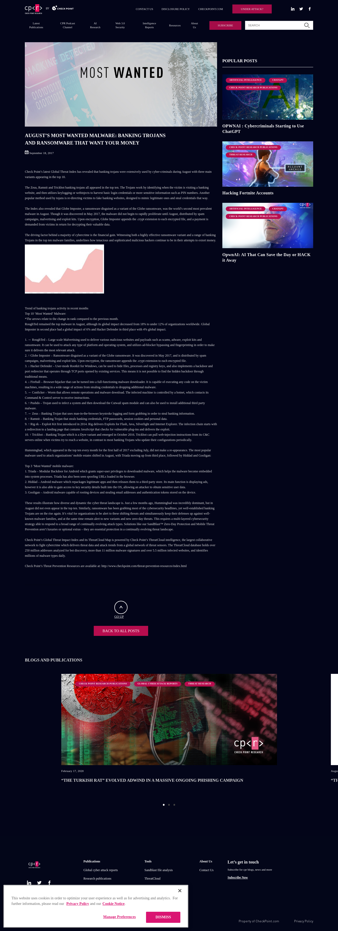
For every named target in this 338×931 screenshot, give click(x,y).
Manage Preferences (119, 917)
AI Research (95, 25)
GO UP (121, 609)
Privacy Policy (303, 920)
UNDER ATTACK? (252, 9)
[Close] (180, 890)
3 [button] (174, 803)
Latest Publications (36, 25)
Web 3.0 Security (120, 25)
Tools (148, 860)
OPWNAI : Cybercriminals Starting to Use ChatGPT (263, 129)
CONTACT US (144, 9)
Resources (175, 25)
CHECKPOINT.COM (210, 9)
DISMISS (163, 917)
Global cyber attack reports (100, 868)
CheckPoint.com (267, 920)
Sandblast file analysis (158, 868)
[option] (169, 733)
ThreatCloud (152, 877)
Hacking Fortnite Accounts (248, 193)
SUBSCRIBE (225, 25)
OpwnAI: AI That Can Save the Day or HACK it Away (266, 257)
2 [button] (169, 803)
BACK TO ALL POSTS (121, 630)
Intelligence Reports (149, 25)
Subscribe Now (238, 876)
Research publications (97, 877)
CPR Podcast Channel (67, 25)
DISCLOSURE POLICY (176, 9)
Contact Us (206, 868)
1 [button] (164, 803)
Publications (91, 860)
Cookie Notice (113, 904)
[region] (95, 906)
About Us (194, 25)
